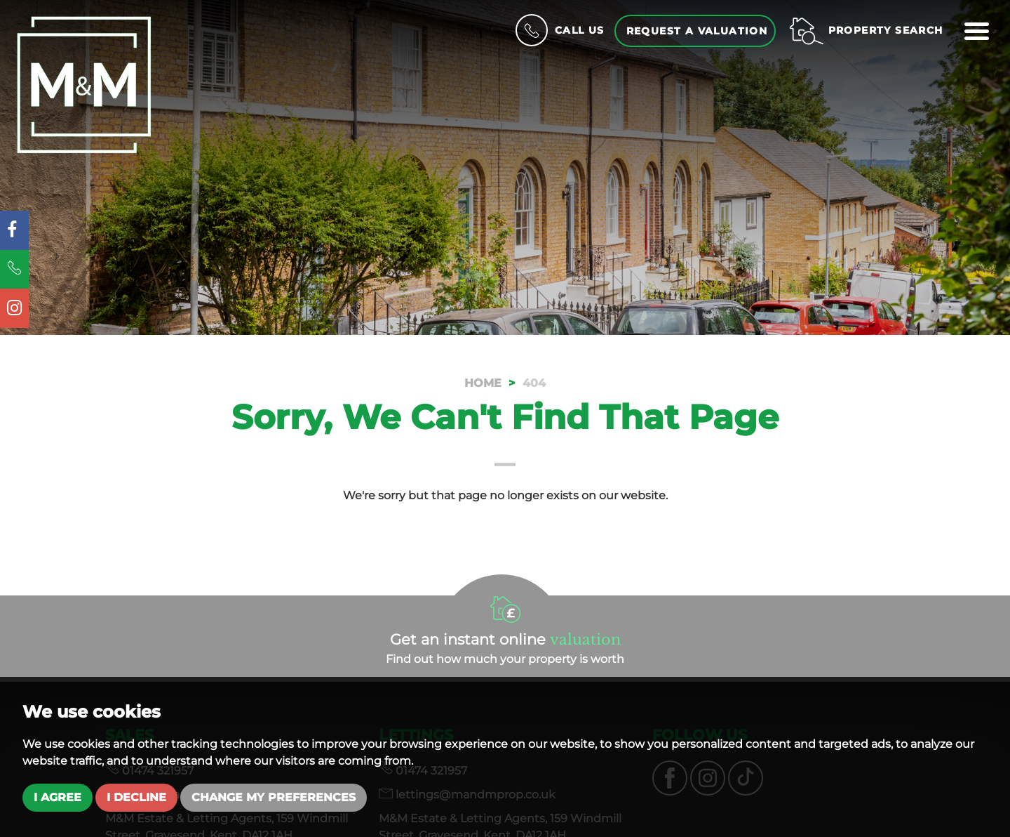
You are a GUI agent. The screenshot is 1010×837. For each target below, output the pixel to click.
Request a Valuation (697, 31)
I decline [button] (136, 797)
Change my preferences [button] (273, 797)
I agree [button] (57, 797)
